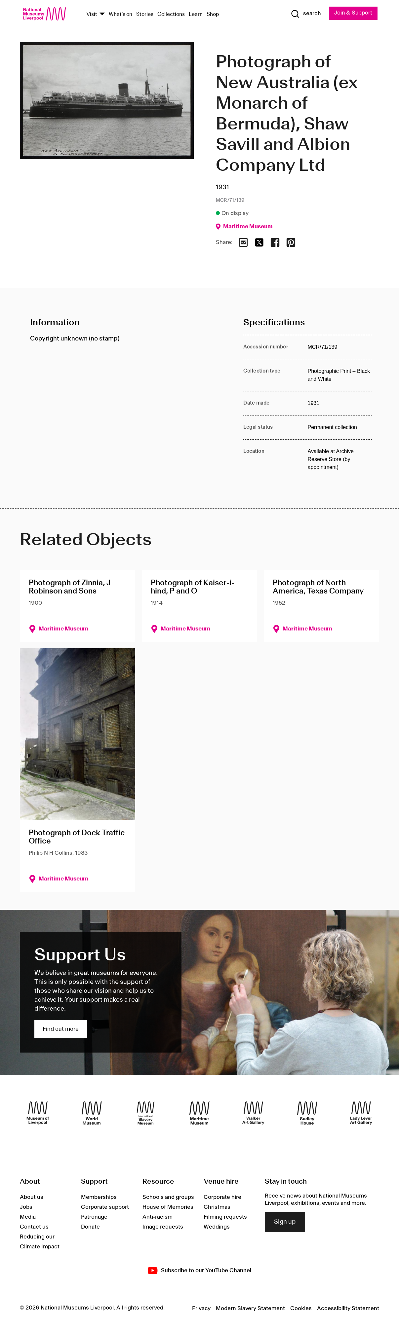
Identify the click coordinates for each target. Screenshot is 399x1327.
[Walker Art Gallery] (253, 1113)
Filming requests (225, 1217)
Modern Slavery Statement (250, 1308)
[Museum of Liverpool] (38, 1113)
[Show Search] (305, 13)
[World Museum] (92, 1113)
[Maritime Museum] (199, 1113)
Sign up (285, 1222)
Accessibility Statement (348, 1308)
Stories (144, 14)
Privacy (201, 1308)
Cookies (301, 1308)
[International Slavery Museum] (146, 1113)
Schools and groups (168, 1197)
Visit (91, 14)
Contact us (34, 1227)
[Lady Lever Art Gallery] (361, 1113)
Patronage (94, 1217)
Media (28, 1217)
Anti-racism (157, 1217)
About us (31, 1197)
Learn (196, 14)
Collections (171, 14)
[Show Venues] (102, 14)
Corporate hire (222, 1197)
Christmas (217, 1207)
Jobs (26, 1207)
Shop (213, 14)
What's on (120, 14)
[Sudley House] (307, 1113)
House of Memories (167, 1207)
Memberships (99, 1197)
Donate (90, 1227)
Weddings (217, 1227)
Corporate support (105, 1207)
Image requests (162, 1227)
